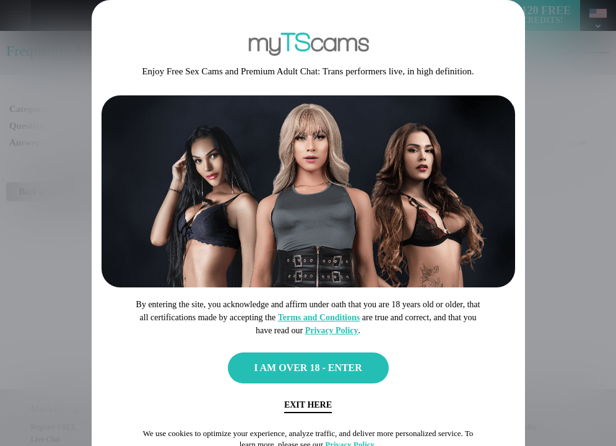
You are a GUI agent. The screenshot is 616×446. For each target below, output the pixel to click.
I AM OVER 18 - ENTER (308, 367)
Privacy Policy (331, 330)
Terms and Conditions (319, 317)
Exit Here (308, 404)
